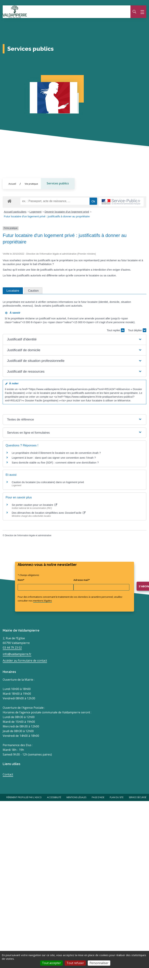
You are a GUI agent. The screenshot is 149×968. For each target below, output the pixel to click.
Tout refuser (75, 963)
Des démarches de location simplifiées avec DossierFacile (48, 512)
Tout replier (115, 330)
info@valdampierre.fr (17, 654)
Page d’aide (98, 797)
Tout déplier (137, 330)
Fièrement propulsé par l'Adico (24, 797)
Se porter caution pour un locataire (34, 504)
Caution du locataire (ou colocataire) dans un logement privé (48, 482)
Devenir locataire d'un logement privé (67, 211)
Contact (8, 774)
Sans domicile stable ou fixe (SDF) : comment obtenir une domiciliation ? (55, 462)
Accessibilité (54, 797)
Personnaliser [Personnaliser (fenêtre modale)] (99, 963)
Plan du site (116, 797)
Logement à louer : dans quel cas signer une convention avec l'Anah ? (54, 457)
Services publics (58, 183)
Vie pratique (31, 183)
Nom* (21, 580)
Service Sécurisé (137, 797)
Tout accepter (51, 963)
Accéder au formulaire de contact (25, 660)
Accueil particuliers (15, 211)
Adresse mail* (82, 580)
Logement (36, 211)
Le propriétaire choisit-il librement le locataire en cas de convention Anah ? (56, 452)
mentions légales (42, 600)
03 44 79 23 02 (12, 648)
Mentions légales (76, 797)
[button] (74, 339)
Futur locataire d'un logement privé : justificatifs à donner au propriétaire (47, 216)
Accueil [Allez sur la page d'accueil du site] (12, 183)
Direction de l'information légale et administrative (28, 535)
